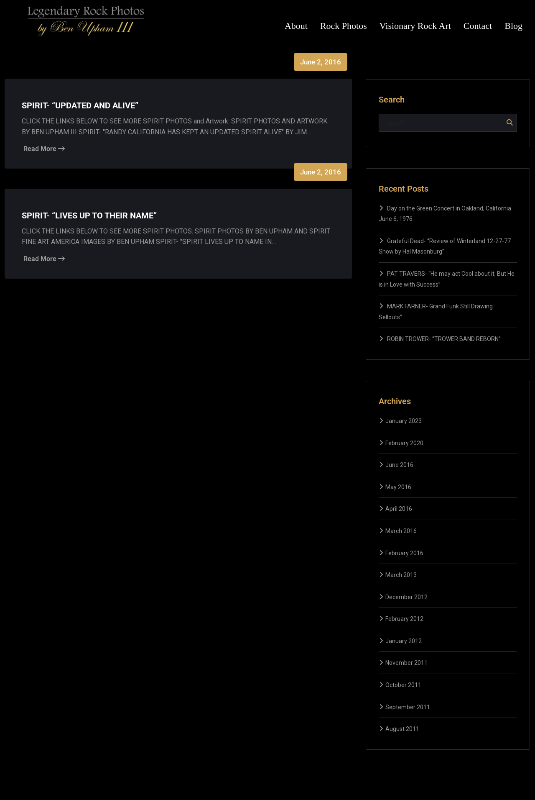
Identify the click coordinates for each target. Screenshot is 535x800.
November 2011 (406, 662)
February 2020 (404, 443)
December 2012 (406, 597)
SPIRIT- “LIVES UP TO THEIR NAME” (89, 215)
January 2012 (403, 641)
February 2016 (404, 553)
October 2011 (403, 685)
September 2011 (407, 707)
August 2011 (402, 729)
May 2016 (398, 487)
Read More (44, 149)
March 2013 (401, 575)
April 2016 (398, 508)
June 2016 (399, 465)
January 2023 (403, 421)
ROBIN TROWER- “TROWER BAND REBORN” (444, 339)
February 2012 (404, 618)
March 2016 (401, 531)
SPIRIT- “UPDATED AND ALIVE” (80, 105)
